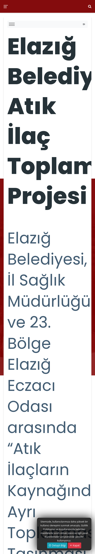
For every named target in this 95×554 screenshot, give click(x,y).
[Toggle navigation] (84, 24)
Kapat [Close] (75, 545)
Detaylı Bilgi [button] (57, 545)
